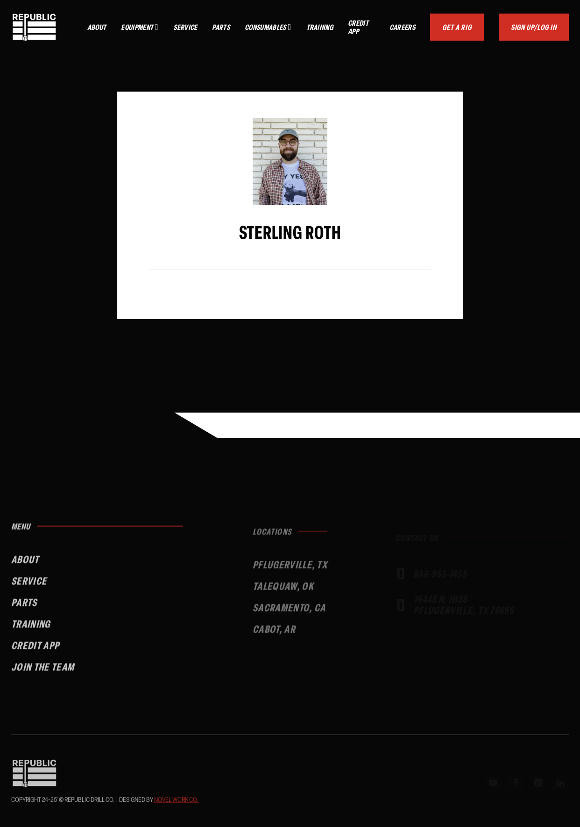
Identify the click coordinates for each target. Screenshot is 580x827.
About (96, 27)
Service (185, 27)
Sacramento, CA (289, 613)
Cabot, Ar (274, 635)
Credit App (358, 27)
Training (319, 27)
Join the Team (42, 671)
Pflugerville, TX (290, 570)
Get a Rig (457, 27)
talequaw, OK (283, 592)
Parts (221, 27)
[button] (139, 27)
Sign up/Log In (534, 27)
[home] (34, 27)
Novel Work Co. (176, 801)
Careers (402, 27)
